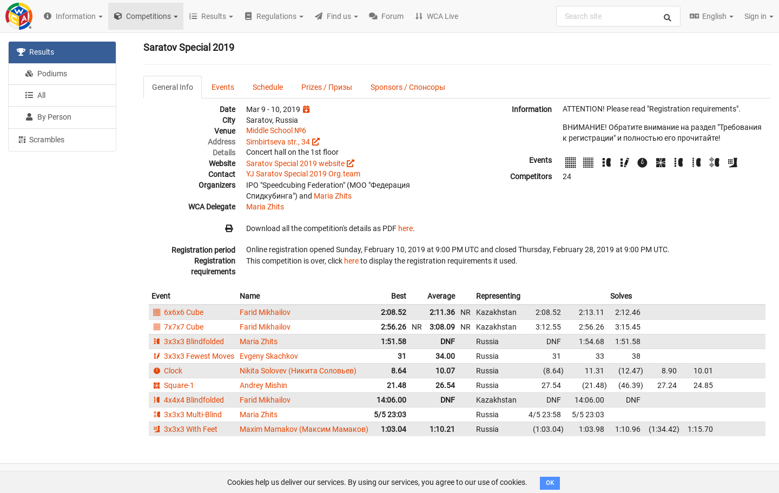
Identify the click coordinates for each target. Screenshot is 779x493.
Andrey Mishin (263, 385)
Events (223, 87)
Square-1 (172, 385)
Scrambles (40, 139)
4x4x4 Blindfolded (187, 400)
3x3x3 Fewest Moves (192, 356)
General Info (172, 87)
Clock (166, 370)
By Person (48, 117)
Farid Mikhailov (265, 312)
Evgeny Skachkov (269, 356)
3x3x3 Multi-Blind (186, 414)
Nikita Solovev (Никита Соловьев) (298, 370)
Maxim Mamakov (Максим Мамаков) (304, 429)
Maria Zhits (333, 196)
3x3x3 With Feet (184, 429)
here (405, 228)
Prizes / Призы (326, 87)
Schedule (268, 87)
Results (35, 52)
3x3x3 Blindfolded (187, 341)
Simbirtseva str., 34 (278, 141)
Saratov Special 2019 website (295, 163)
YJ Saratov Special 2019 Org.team (303, 173)
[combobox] (618, 16)
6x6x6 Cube (177, 312)
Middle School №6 (276, 130)
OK (550, 483)
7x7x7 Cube (177, 327)
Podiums (46, 73)
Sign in (759, 16)
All (35, 95)
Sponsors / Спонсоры (408, 87)
